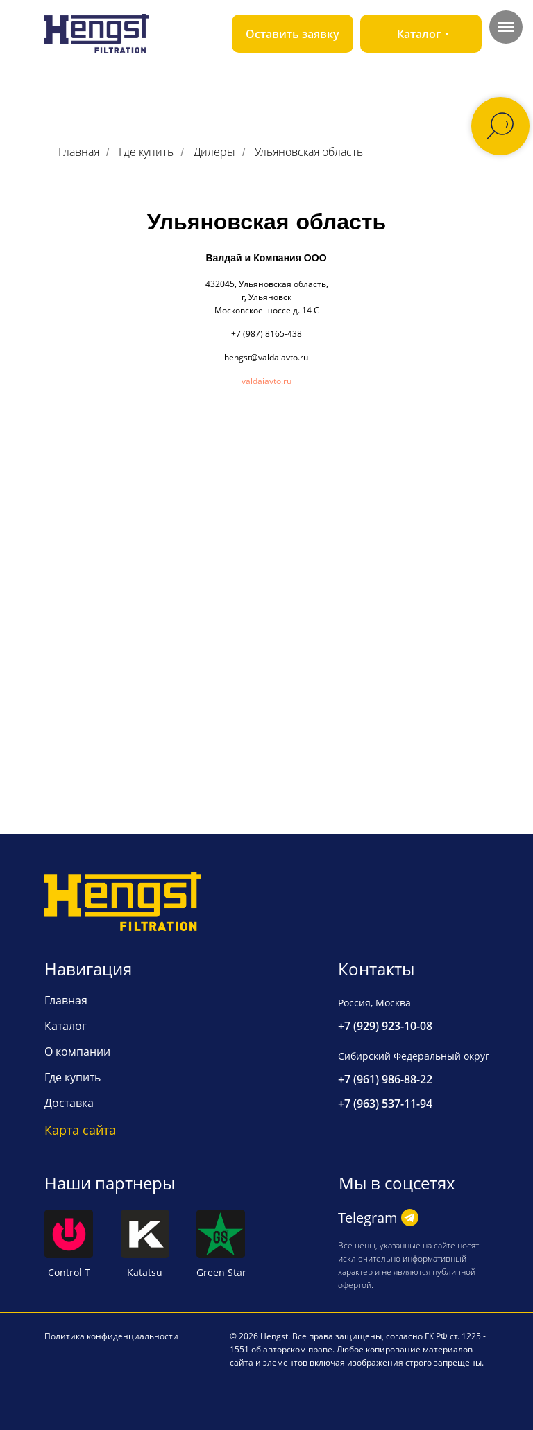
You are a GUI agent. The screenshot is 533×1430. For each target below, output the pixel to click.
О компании (77, 1051)
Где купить (146, 152)
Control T (69, 1272)
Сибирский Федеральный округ (413, 1056)
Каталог (65, 1026)
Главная (78, 152)
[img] (96, 33)
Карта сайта (80, 1130)
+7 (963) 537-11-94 (385, 1103)
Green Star (221, 1272)
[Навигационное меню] (506, 27)
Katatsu (144, 1272)
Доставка (69, 1102)
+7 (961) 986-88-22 (385, 1079)
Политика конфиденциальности (111, 1336)
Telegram (368, 1217)
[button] (292, 34)
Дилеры (214, 152)
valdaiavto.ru (266, 381)
